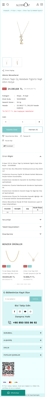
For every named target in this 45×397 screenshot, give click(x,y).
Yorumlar (6, 220)
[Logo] (22, 4)
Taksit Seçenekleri (10, 227)
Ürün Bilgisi (7, 156)
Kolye (19, 96)
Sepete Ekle (11, 129)
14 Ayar (25, 96)
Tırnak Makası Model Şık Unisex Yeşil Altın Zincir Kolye (10, 272)
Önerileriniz (7, 234)
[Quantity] (22, 122)
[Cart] (42, 4)
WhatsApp (13, 392)
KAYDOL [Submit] (35, 299)
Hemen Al (33, 129)
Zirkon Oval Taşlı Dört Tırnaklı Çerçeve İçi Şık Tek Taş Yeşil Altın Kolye (32, 272)
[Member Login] (38, 4)
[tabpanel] (12, 264)
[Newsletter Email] (22, 298)
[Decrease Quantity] (5, 122)
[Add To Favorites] (10, 136)
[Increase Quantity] (39, 122)
